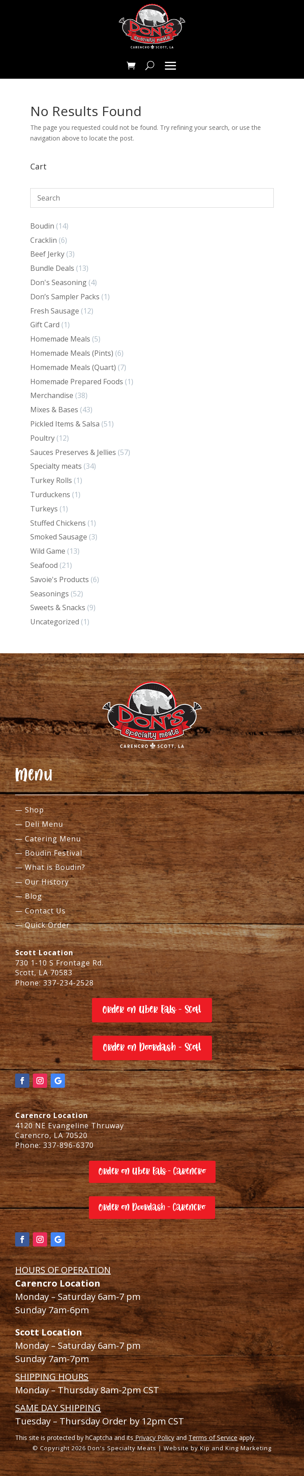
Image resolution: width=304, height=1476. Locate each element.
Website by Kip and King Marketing (218, 1448)
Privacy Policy (153, 1437)
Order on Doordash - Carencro (152, 1207)
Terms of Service (212, 1437)
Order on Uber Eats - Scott (152, 1009)
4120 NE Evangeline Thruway (69, 1125)
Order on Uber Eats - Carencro (152, 1171)
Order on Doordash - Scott (152, 1047)
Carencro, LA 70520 (51, 1135)
